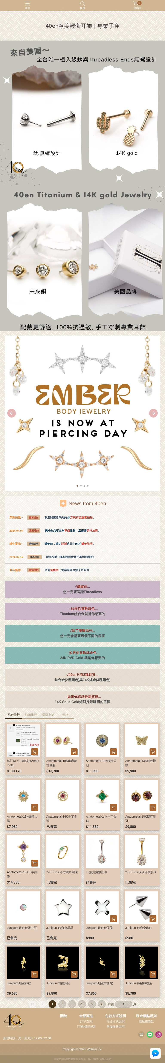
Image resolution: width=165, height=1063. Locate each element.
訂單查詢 (86, 1021)
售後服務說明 (116, 1026)
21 (82, 1004)
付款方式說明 (115, 1016)
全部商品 (86, 1016)
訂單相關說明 (86, 1026)
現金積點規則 (146, 1016)
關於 (63, 1016)
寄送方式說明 (116, 1021)
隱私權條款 (146, 1021)
